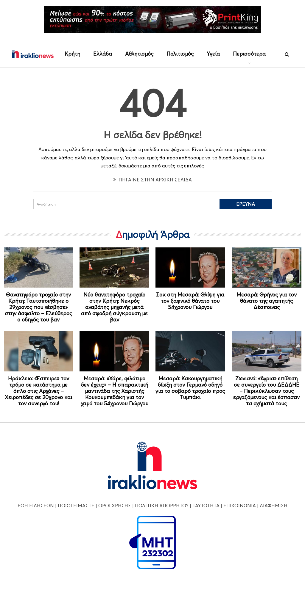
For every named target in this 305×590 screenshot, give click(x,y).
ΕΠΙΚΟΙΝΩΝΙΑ (239, 506)
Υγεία (213, 54)
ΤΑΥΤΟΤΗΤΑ (206, 506)
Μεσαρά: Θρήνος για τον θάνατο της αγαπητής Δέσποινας (266, 300)
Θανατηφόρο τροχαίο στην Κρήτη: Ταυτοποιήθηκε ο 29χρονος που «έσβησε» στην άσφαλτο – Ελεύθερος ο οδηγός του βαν (38, 307)
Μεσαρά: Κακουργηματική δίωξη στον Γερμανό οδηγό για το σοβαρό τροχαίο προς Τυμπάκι (190, 387)
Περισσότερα (249, 54)
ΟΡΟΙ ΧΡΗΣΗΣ (114, 506)
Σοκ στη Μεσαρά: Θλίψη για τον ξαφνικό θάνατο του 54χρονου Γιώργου (190, 300)
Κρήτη (72, 54)
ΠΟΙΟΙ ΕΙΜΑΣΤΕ (76, 506)
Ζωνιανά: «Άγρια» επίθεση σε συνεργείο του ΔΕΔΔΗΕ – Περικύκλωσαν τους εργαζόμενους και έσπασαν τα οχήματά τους (266, 391)
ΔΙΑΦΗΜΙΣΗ (273, 506)
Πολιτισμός (180, 54)
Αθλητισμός (139, 54)
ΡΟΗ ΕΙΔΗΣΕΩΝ (36, 506)
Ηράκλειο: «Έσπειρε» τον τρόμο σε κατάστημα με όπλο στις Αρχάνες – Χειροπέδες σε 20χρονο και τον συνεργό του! (38, 391)
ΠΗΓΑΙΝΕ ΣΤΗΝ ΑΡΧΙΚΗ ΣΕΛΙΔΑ (152, 180)
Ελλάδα (102, 54)
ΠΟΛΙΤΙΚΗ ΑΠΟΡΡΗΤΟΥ (162, 506)
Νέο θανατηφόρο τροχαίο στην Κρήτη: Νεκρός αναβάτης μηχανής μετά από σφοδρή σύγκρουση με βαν (114, 307)
